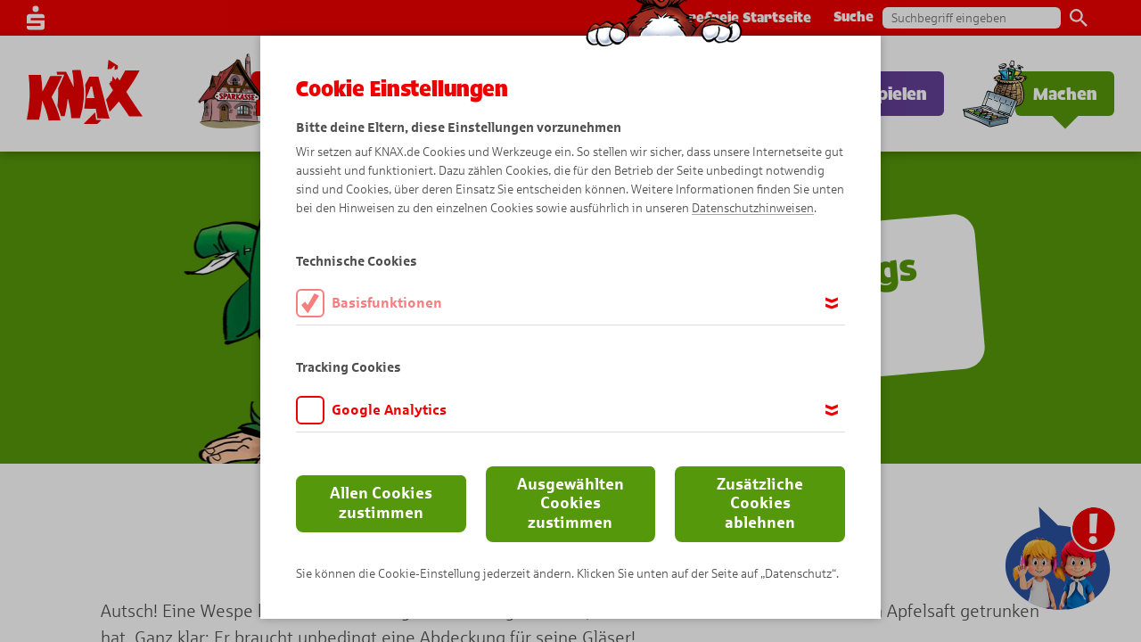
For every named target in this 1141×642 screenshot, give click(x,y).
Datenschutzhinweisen (753, 208)
